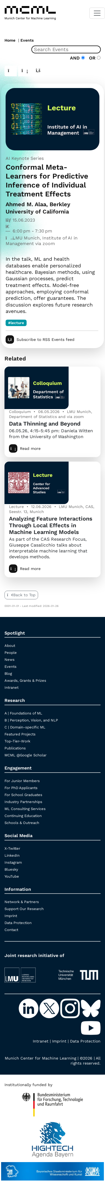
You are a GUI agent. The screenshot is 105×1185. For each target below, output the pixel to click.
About (9, 645)
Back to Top (21, 595)
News (9, 659)
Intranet (11, 687)
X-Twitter (12, 848)
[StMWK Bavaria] (52, 1168)
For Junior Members (22, 781)
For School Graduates (23, 795)
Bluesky (11, 869)
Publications (15, 748)
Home (9, 40)
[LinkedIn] (29, 1008)
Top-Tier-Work (17, 741)
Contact (11, 930)
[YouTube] (91, 1027)
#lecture (16, 322)
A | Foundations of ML (23, 713)
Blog (8, 673)
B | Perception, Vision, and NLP (31, 720)
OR (93, 58)
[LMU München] (26, 972)
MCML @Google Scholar (25, 755)
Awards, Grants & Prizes (25, 680)
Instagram (13, 862)
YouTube (11, 876)
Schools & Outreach (21, 823)
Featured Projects (20, 734)
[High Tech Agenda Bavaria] (52, 1102)
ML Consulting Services (25, 809)
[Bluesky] (91, 1008)
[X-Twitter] (49, 1008)
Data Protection (18, 923)
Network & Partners (21, 902)
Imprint (10, 916)
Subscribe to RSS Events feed (40, 339)
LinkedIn (12, 855)
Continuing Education (23, 816)
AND (77, 58)
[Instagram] (70, 1008)
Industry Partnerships (23, 802)
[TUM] (78, 972)
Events (27, 40)
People (10, 652)
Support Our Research (24, 909)
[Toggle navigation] (97, 13)
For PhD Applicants (21, 788)
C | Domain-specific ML (24, 727)
